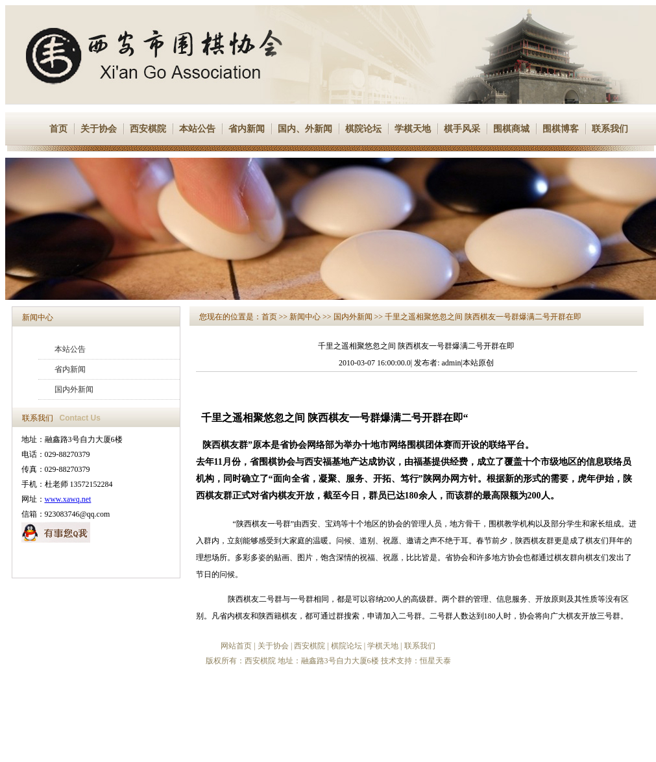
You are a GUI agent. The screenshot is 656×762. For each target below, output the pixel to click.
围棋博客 (560, 129)
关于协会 (98, 129)
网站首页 (236, 645)
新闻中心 (37, 317)
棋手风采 (462, 129)
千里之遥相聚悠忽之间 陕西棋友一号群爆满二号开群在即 (483, 316)
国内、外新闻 (305, 129)
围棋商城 (511, 129)
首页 (58, 129)
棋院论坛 (363, 129)
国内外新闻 (74, 389)
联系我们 (610, 129)
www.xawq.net (68, 499)
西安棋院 (148, 129)
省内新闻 (246, 129)
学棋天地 (413, 129)
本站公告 (197, 129)
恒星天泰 (435, 660)
